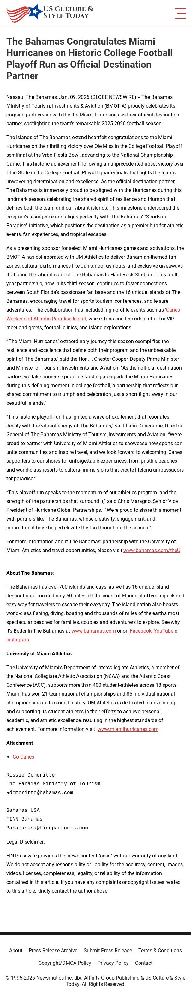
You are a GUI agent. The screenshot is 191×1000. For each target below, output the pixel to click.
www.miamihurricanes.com (128, 729)
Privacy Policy (113, 963)
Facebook (141, 631)
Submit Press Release (108, 950)
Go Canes (23, 757)
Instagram (17, 640)
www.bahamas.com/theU (151, 550)
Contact (143, 963)
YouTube (163, 631)
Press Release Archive (53, 950)
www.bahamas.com (93, 631)
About (15, 950)
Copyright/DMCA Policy (65, 963)
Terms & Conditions (160, 950)
